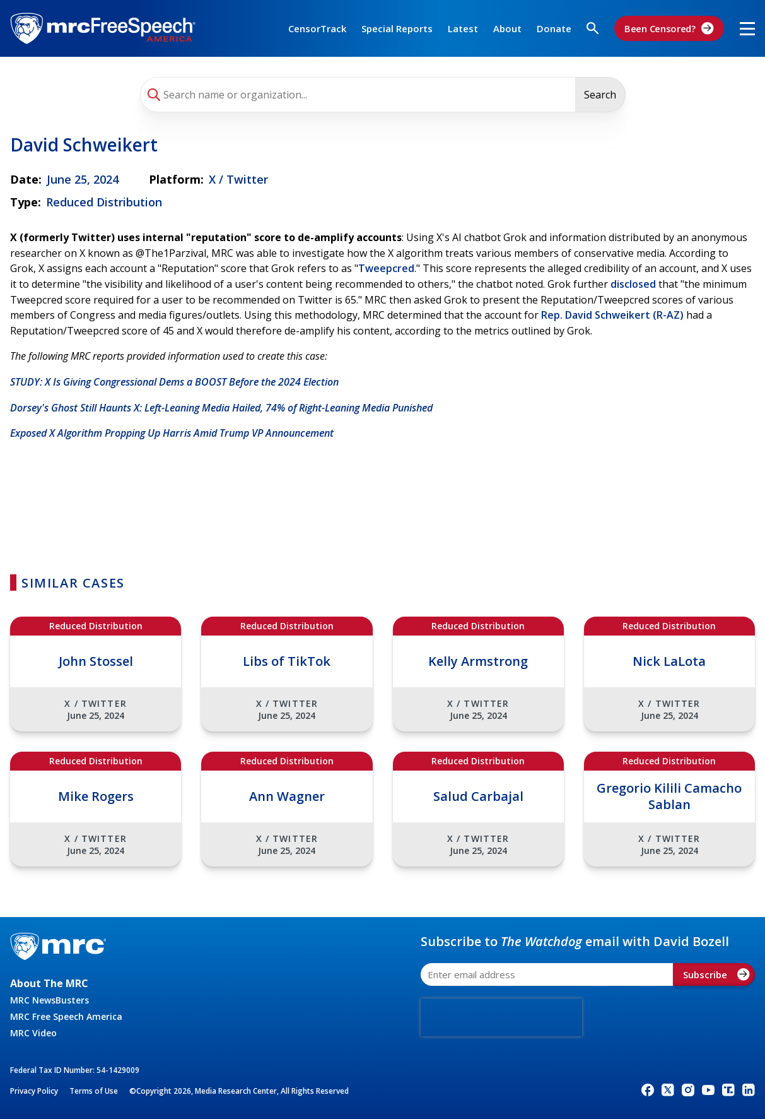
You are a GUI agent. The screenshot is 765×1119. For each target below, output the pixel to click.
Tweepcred (386, 268)
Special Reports (397, 28)
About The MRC (49, 983)
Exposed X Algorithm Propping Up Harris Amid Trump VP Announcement (172, 433)
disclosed (633, 284)
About (507, 28)
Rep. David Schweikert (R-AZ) (612, 315)
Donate (554, 28)
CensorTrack (317, 28)
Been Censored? (669, 28)
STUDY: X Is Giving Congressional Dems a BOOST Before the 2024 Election (174, 382)
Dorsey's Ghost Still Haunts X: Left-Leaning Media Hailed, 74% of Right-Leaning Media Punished (221, 408)
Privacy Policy (34, 1091)
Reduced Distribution (104, 202)
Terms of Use (93, 1091)
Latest (463, 28)
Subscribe (716, 974)
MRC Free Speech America (66, 1016)
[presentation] (501, 1017)
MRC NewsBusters (49, 1000)
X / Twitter (238, 179)
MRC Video (33, 1033)
